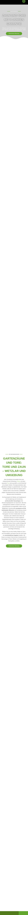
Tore (8, 483)
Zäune (18, 481)
